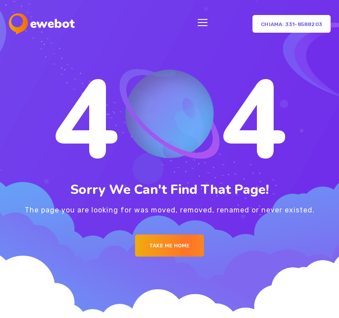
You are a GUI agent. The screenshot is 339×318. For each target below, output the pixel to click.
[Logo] (42, 23)
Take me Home (169, 245)
